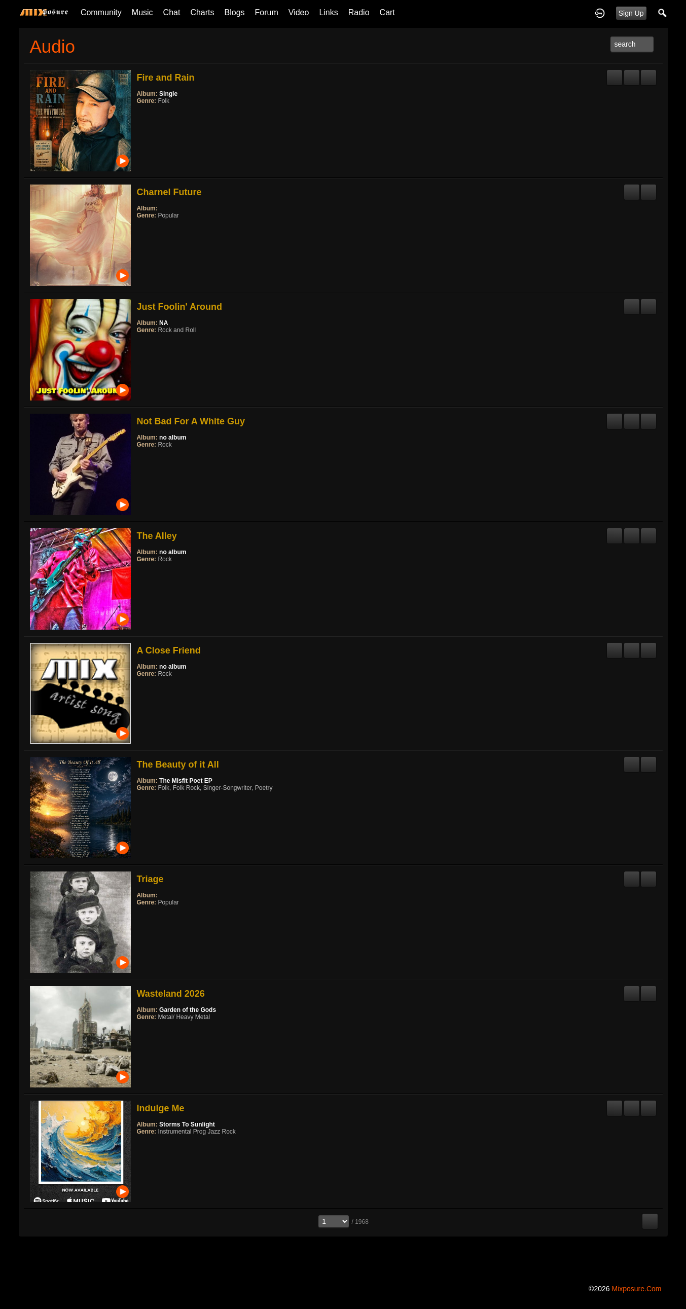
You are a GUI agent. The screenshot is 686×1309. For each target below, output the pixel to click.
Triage (149, 879)
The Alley (156, 536)
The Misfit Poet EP (185, 780)
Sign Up (631, 13)
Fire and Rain (165, 77)
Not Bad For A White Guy (190, 421)
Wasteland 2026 (170, 994)
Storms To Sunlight (187, 1124)
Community (101, 12)
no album (172, 437)
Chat (171, 12)
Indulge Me (160, 1108)
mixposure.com (636, 1289)
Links (328, 12)
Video (298, 12)
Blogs (235, 12)
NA (163, 322)
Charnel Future (168, 192)
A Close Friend (168, 650)
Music (142, 12)
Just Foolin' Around (179, 307)
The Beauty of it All (177, 764)
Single (168, 93)
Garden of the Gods (187, 1009)
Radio (359, 12)
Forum (266, 12)
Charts (202, 12)
